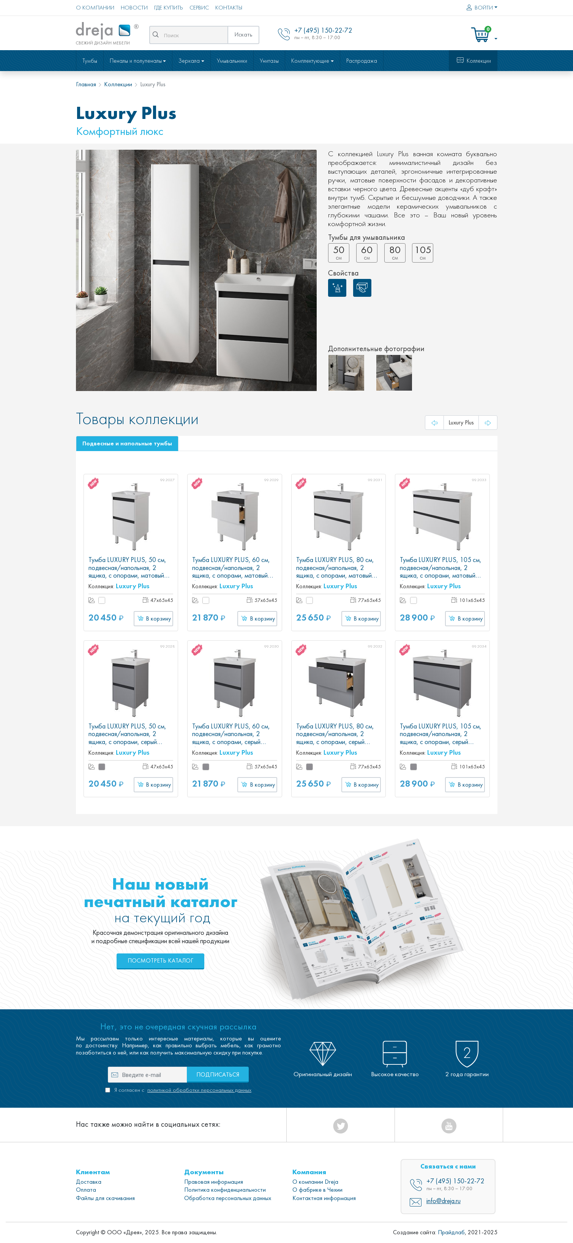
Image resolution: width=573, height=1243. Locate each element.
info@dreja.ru (443, 1201)
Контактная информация (324, 1198)
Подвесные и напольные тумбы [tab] (127, 443)
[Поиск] (194, 35)
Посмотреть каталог (160, 960)
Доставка (88, 1181)
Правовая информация (213, 1181)
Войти (478, 8)
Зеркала (189, 61)
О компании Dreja (315, 1181)
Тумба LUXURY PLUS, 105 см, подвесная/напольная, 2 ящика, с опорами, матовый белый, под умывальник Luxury (440, 571)
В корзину (153, 618)
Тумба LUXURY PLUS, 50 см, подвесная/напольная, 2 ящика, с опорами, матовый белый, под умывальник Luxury (128, 571)
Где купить (168, 8)
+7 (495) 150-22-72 (455, 1181)
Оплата (86, 1189)
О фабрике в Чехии (317, 1189)
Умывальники (232, 61)
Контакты (228, 8)
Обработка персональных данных (227, 1198)
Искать (243, 34)
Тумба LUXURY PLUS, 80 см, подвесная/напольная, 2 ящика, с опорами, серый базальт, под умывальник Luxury (335, 742)
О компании (95, 8)
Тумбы (89, 61)
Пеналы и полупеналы (136, 61)
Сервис (199, 8)
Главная (86, 84)
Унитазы (269, 61)
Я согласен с (182, 1090)
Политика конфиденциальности (225, 1189)
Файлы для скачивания (105, 1198)
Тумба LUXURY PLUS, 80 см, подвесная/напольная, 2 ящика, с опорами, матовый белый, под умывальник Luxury (336, 571)
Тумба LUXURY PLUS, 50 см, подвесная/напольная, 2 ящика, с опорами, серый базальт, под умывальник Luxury (127, 742)
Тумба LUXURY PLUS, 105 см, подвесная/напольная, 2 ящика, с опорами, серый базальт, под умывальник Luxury (440, 742)
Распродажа (361, 61)
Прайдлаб (451, 1232)
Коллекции (473, 61)
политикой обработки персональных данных (199, 1090)
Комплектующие (310, 61)
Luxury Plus (133, 586)
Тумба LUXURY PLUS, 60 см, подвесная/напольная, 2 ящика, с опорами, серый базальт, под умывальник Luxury (231, 742)
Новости (134, 8)
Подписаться (217, 1074)
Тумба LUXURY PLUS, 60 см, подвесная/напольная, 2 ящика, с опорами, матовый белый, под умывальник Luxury (232, 571)
